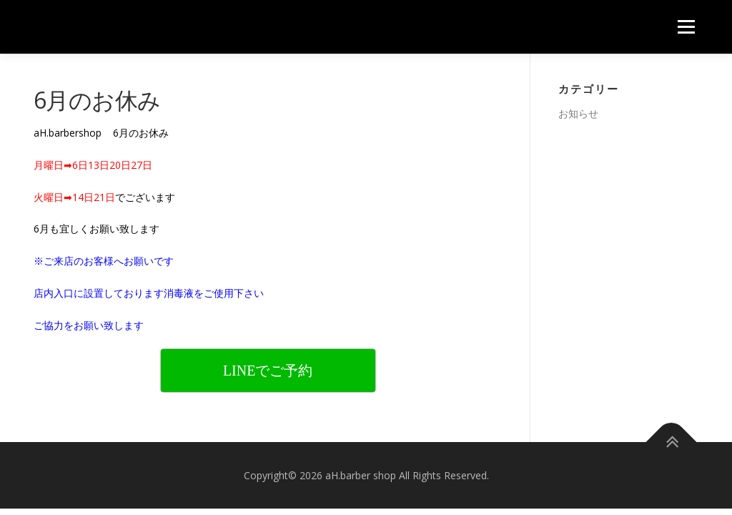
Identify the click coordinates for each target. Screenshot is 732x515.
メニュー (685, 27)
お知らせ (578, 113)
